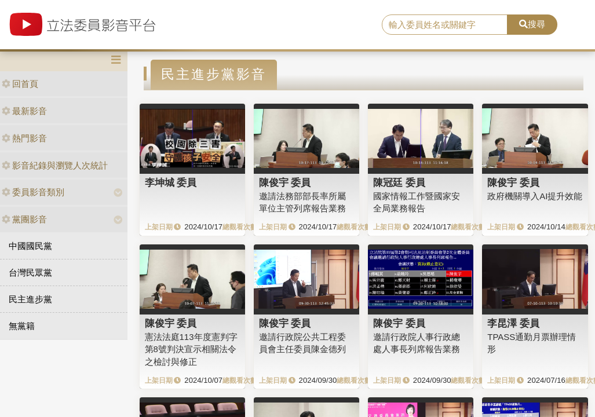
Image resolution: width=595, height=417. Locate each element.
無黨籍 (22, 326)
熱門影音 (24, 138)
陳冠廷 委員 (399, 182)
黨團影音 (24, 219)
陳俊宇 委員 (285, 182)
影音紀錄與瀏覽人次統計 (55, 165)
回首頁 (20, 84)
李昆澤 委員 (513, 323)
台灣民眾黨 (30, 272)
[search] (445, 24)
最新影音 (24, 111)
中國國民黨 (30, 246)
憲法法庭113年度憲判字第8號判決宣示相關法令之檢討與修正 (191, 349)
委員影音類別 (33, 192)
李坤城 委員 (171, 182)
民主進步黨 (30, 299)
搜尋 (532, 24)
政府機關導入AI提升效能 (534, 196)
